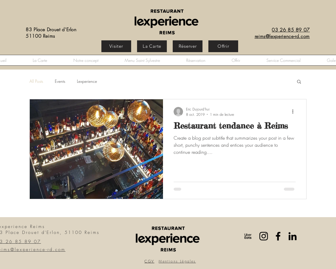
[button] (299, 82)
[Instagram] (263, 236)
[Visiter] (116, 46)
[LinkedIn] (292, 236)
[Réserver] (187, 46)
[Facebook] (278, 236)
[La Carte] (152, 46)
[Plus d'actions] (294, 111)
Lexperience (87, 81)
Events (60, 81)
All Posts (36, 81)
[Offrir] (223, 46)
